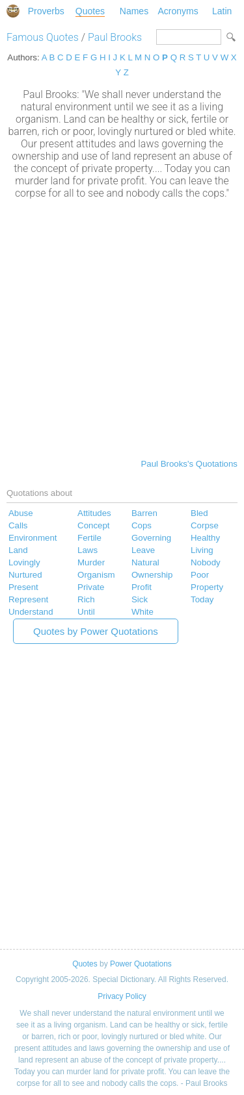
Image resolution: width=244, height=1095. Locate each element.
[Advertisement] (122, 327)
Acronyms (177, 11)
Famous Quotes (43, 37)
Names (134, 11)
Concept (93, 525)
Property (207, 587)
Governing (151, 538)
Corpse (205, 525)
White (142, 612)
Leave (143, 550)
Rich (86, 599)
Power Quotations (141, 963)
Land (18, 550)
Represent (28, 599)
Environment (32, 538)
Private (90, 587)
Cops (141, 525)
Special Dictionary (13, 11)
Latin (222, 11)
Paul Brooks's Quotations (189, 464)
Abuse (20, 513)
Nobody (206, 562)
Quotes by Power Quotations (95, 631)
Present (23, 587)
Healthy (205, 538)
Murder (91, 562)
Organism (96, 575)
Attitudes (94, 513)
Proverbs (46, 11)
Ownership (151, 575)
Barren (144, 513)
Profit (141, 587)
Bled (199, 513)
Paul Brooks (115, 37)
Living (202, 550)
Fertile (89, 538)
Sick (139, 599)
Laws (87, 550)
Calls (18, 525)
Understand (30, 612)
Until (86, 612)
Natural (145, 562)
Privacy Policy (122, 996)
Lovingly (24, 562)
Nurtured (25, 575)
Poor (200, 575)
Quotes (90, 11)
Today (202, 599)
